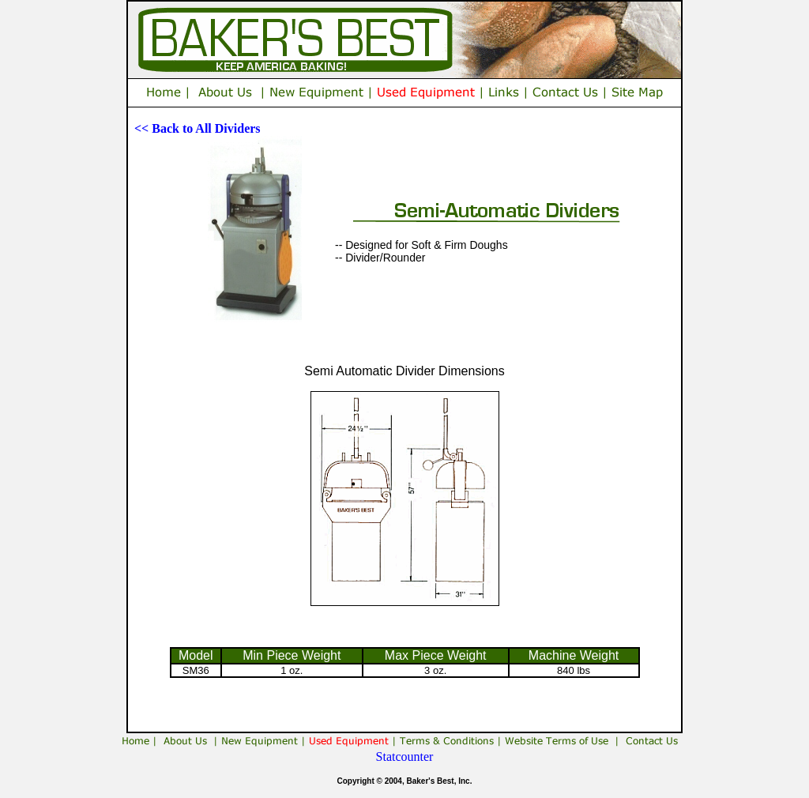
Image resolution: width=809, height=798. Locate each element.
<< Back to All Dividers (197, 128)
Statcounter (405, 756)
